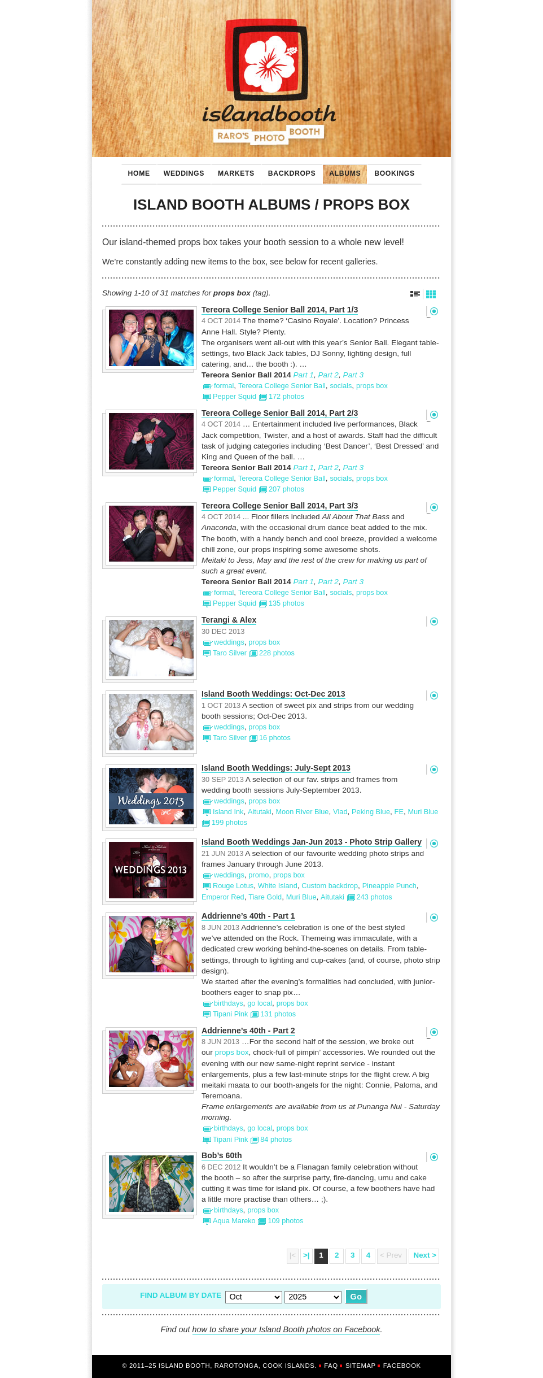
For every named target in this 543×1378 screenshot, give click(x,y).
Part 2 (328, 375)
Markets (233, 170)
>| (306, 1255)
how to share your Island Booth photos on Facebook (286, 1329)
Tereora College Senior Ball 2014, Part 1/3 (280, 310)
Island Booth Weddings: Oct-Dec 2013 (273, 694)
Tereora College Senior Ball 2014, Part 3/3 (280, 506)
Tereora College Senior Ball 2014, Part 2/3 (280, 413)
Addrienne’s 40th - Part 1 (248, 916)
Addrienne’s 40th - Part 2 (248, 1031)
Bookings (391, 170)
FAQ (331, 1365)
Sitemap (360, 1365)
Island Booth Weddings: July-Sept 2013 (276, 768)
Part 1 (303, 375)
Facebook (402, 1365)
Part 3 (353, 375)
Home (139, 173)
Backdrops (288, 170)
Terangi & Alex (229, 620)
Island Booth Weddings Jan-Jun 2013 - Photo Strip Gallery (312, 842)
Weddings (180, 170)
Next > (423, 1255)
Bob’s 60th (222, 1155)
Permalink (433, 311)
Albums (341, 170)
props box (232, 1052)
